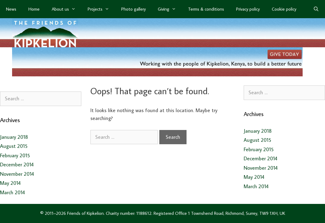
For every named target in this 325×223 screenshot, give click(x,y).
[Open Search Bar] (316, 9)
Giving (170, 9)
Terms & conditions (206, 9)
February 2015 (15, 155)
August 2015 (14, 146)
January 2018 (14, 137)
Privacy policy (248, 9)
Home (34, 9)
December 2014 (17, 164)
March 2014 (12, 192)
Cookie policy (284, 9)
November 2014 (17, 174)
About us (67, 9)
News (11, 9)
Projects (101, 9)
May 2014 (10, 183)
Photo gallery (133, 9)
